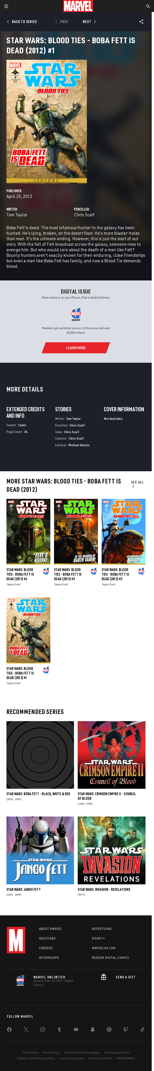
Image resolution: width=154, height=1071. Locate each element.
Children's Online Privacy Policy (36, 1058)
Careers (46, 948)
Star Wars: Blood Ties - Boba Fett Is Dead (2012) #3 (67, 574)
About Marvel (50, 929)
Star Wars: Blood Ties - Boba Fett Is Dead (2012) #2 (115, 574)
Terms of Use (30, 1052)
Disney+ (98, 938)
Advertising (102, 929)
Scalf (17, 584)
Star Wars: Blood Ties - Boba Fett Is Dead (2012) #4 (20, 574)
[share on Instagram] (42, 1030)
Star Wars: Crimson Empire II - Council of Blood (107, 796)
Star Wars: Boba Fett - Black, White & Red (38, 793)
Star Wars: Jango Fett (23, 889)
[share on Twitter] (26, 1030)
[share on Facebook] (9, 1030)
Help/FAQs (47, 938)
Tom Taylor (16, 214)
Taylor (9, 584)
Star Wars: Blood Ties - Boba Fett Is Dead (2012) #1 (20, 673)
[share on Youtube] (76, 1030)
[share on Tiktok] (142, 1030)
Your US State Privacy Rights (82, 1052)
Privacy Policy (51, 1052)
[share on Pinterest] (109, 1030)
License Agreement (72, 1058)
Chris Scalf (84, 214)
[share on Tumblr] (59, 1030)
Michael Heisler (79, 445)
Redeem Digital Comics (110, 958)
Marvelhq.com (104, 948)
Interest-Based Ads (100, 1058)
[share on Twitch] (126, 1030)
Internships (49, 958)
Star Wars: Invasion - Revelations (104, 889)
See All (137, 484)
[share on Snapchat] (92, 1030)
